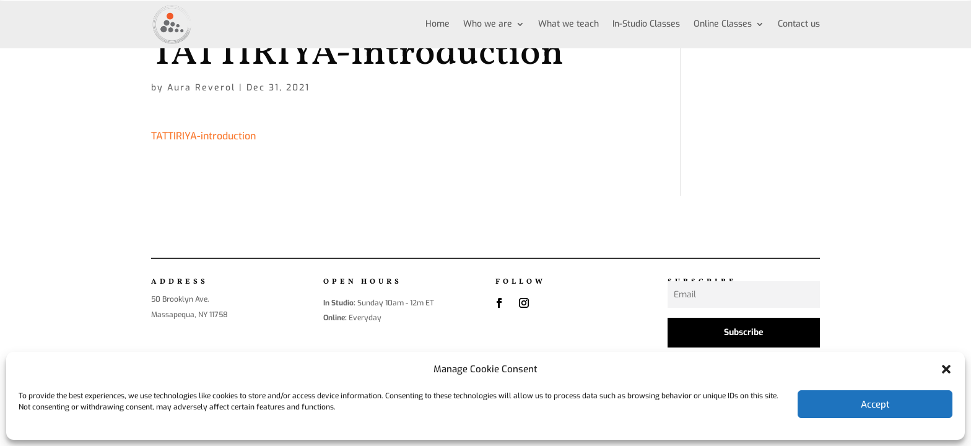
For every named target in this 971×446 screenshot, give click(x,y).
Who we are (487, 24)
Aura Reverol (201, 88)
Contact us (799, 24)
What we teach (568, 24)
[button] (946, 369)
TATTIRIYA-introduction (203, 135)
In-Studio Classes (646, 24)
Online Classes (723, 24)
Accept (875, 404)
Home (437, 24)
